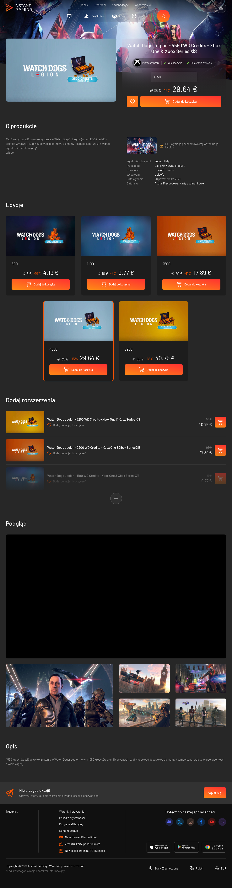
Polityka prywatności (72, 818)
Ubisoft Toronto (164, 170)
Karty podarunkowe (192, 183)
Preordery (100, 5)
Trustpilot (12, 811)
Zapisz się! (215, 793)
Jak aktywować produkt (170, 165)
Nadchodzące (120, 5)
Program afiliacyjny (71, 824)
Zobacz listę (162, 161)
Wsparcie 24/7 (144, 5)
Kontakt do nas (68, 830)
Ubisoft (159, 174)
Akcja (158, 183)
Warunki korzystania (71, 811)
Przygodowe (170, 183)
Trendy (83, 5)
